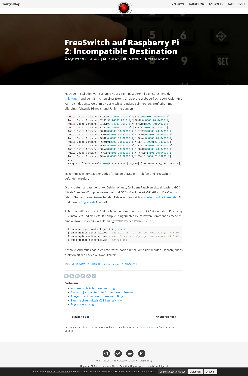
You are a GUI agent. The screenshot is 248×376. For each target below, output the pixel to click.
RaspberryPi (130, 263)
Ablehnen (195, 371)
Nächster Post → (167, 316)
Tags (231, 7)
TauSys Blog (11, 7)
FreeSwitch (79, 263)
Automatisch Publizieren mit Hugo (94, 288)
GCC (108, 263)
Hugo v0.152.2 (87, 366)
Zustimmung (146, 327)
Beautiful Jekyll (160, 366)
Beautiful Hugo (128, 366)
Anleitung (71, 98)
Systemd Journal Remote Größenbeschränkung (102, 292)
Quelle (146, 221)
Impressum (177, 7)
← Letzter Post (79, 316)
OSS (117, 263)
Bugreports (88, 202)
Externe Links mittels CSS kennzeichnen (97, 300)
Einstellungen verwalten (173, 371)
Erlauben (210, 371)
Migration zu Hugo (83, 304)
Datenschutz (197, 7)
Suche (242, 7)
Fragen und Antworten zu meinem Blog (97, 296)
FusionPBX (95, 263)
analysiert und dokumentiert (160, 197)
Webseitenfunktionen (58, 371)
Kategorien (216, 7)
